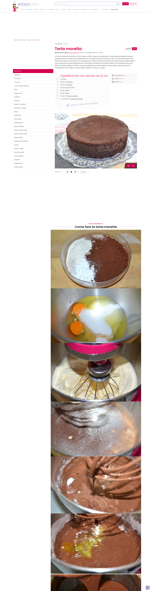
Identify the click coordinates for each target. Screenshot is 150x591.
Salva (84, 172)
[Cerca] (85, 4)
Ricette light (18, 137)
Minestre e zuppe (20, 108)
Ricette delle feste (20, 134)
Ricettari (76, 9)
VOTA (134, 48)
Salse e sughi (18, 148)
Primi (36, 9)
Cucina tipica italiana (21, 86)
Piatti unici (17, 115)
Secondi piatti (19, 152)
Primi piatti (17, 119)
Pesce (16, 112)
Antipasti (30, 9)
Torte (64, 9)
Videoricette (18, 167)
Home (16, 40)
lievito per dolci (73, 96)
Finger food (18, 93)
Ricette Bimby (19, 126)
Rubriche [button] (95, 9)
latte (67, 93)
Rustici (16, 145)
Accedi (125, 4)
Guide (69, 9)
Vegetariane (18, 163)
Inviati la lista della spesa (82, 104)
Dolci (58, 9)
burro (68, 90)
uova (64, 79)
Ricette (22, 9)
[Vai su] (148, 588)
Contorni (50, 9)
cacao (68, 87)
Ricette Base (18, 123)
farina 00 (69, 85)
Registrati (133, 4)
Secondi (43, 9)
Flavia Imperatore (74, 52)
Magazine (114, 9)
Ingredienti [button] (85, 9)
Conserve (17, 78)
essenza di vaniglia (77, 99)
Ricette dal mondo (20, 130)
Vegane (17, 159)
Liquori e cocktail (20, 104)
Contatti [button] (104, 9)
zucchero (69, 82)
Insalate (17, 97)
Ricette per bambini (21, 141)
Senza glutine (19, 156)
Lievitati (16, 100)
